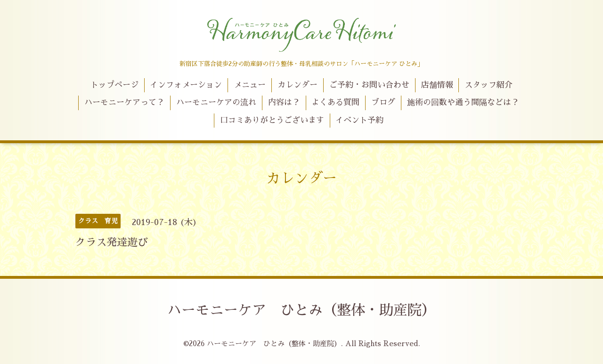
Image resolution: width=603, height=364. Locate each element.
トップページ (114, 85)
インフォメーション (186, 85)
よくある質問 (335, 102)
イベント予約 (359, 120)
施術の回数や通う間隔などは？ (463, 102)
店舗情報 (437, 85)
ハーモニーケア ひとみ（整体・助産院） (301, 310)
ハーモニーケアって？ (124, 102)
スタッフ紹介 (488, 85)
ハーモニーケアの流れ (216, 102)
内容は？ (284, 102)
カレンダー (297, 85)
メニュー (250, 85)
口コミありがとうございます (272, 120)
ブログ (383, 102)
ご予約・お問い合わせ (369, 85)
